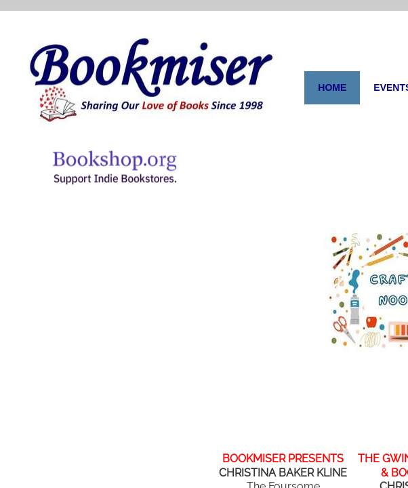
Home (332, 87)
